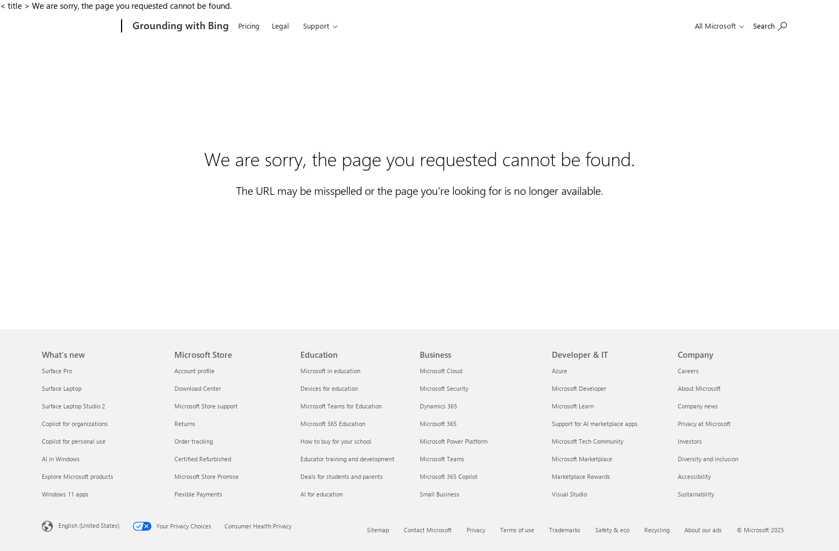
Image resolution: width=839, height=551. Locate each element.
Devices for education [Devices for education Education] (329, 388)
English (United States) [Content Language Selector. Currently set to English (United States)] (88, 525)
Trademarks (564, 530)
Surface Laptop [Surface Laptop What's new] (61, 388)
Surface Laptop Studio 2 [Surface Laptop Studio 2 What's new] (73, 406)
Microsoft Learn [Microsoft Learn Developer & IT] (573, 406)
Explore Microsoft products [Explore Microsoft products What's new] (77, 476)
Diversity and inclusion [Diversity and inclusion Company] (708, 459)
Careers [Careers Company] (688, 371)
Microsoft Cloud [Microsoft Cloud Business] (441, 371)
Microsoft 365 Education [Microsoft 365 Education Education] (332, 423)
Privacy (476, 530)
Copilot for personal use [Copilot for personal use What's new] (74, 441)
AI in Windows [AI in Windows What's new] (61, 459)
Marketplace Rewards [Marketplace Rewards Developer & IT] (581, 476)
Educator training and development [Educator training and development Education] (347, 459)
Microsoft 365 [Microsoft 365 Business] (438, 423)
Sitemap (378, 530)
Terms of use (517, 530)
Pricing (249, 25)
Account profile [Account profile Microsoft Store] (194, 371)
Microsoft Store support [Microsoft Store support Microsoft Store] (206, 406)
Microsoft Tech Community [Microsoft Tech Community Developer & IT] (587, 441)
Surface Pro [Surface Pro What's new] (57, 371)
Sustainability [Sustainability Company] (696, 494)
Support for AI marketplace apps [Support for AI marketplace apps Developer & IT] (595, 423)
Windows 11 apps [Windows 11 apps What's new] (65, 494)
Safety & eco (612, 530)
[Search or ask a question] (770, 25)
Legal (280, 25)
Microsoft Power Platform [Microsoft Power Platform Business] (453, 441)
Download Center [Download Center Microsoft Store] (197, 388)
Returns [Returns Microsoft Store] (184, 423)
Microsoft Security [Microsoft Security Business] (444, 388)
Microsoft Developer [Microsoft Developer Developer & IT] (579, 388)
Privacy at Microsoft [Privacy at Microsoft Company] (704, 423)
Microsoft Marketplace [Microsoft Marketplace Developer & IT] (582, 459)
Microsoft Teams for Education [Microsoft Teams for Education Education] (341, 406)
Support (316, 25)
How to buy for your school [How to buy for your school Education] (335, 441)
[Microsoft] (79, 26)
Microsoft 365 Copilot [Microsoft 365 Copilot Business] (449, 476)
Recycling (657, 530)
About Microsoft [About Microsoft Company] (699, 388)
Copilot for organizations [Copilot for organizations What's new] (75, 423)
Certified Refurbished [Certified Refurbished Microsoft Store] (202, 459)
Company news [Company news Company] (698, 406)
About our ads (703, 530)
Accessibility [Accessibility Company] (694, 476)
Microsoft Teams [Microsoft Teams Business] (442, 459)
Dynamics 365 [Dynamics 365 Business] (438, 406)
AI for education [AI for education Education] (321, 494)
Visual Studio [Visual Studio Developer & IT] (569, 494)
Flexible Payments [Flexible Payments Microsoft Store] (198, 494)
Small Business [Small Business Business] (439, 494)
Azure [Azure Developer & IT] (559, 371)
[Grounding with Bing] (179, 26)
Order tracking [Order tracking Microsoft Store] (193, 441)
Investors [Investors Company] (690, 441)
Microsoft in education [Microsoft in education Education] (330, 371)
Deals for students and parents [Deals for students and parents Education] (341, 476)
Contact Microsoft (428, 530)
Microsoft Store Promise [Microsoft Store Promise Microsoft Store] (206, 476)
